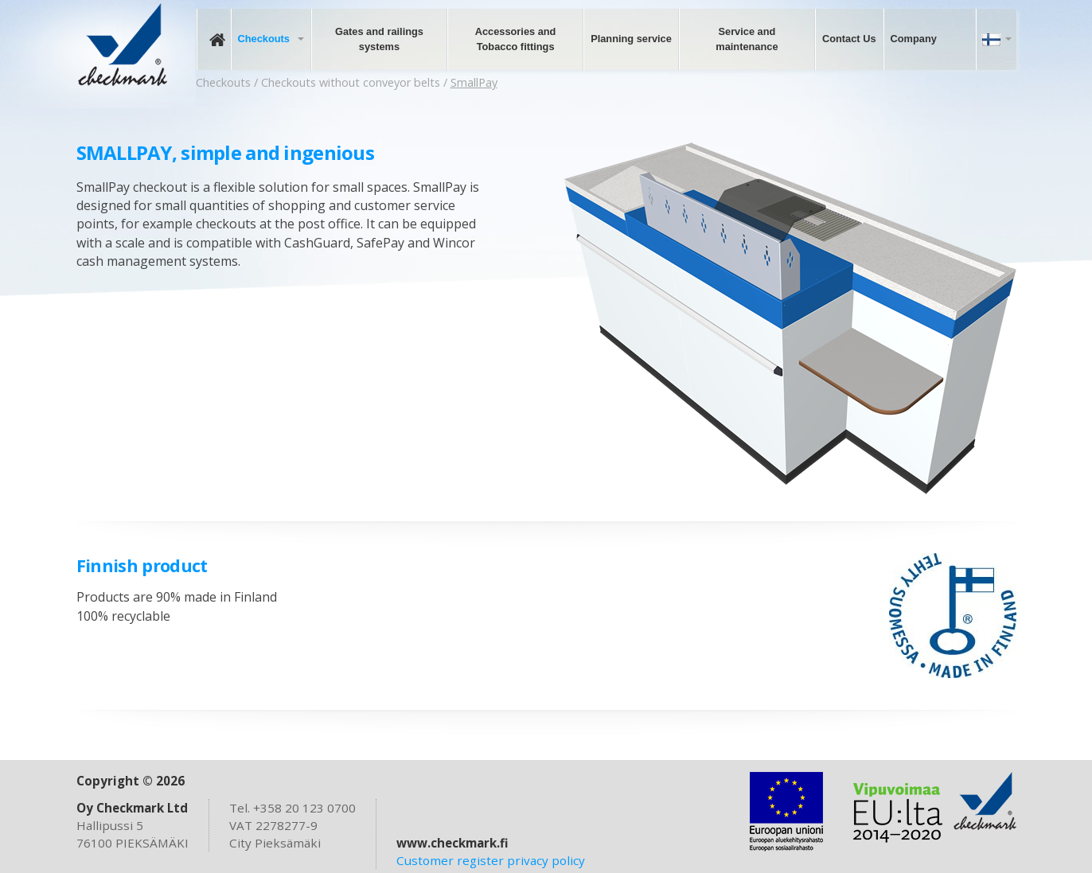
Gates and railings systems (379, 39)
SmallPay (473, 82)
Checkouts (264, 39)
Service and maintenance (747, 39)
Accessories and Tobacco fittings (515, 39)
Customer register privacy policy (490, 860)
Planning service (631, 39)
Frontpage (213, 39)
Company (914, 39)
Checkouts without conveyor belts (350, 82)
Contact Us (849, 39)
